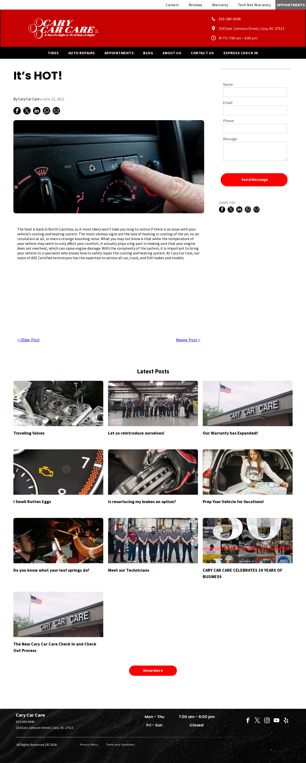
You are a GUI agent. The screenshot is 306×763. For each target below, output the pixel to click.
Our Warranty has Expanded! (230, 433)
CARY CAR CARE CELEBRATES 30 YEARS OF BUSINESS (242, 573)
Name (228, 84)
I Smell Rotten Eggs (32, 501)
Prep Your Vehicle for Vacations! (233, 501)
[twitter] (257, 721)
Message (230, 138)
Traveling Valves (28, 433)
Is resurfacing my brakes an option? (142, 501)
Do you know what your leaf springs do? (51, 570)
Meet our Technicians (128, 570)
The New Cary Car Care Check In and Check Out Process (54, 647)
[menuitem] (172, 4)
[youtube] (276, 721)
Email (228, 102)
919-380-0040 (25, 722)
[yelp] (286, 721)
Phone (228, 120)
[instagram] (267, 721)
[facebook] (248, 721)
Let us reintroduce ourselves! (136, 433)
